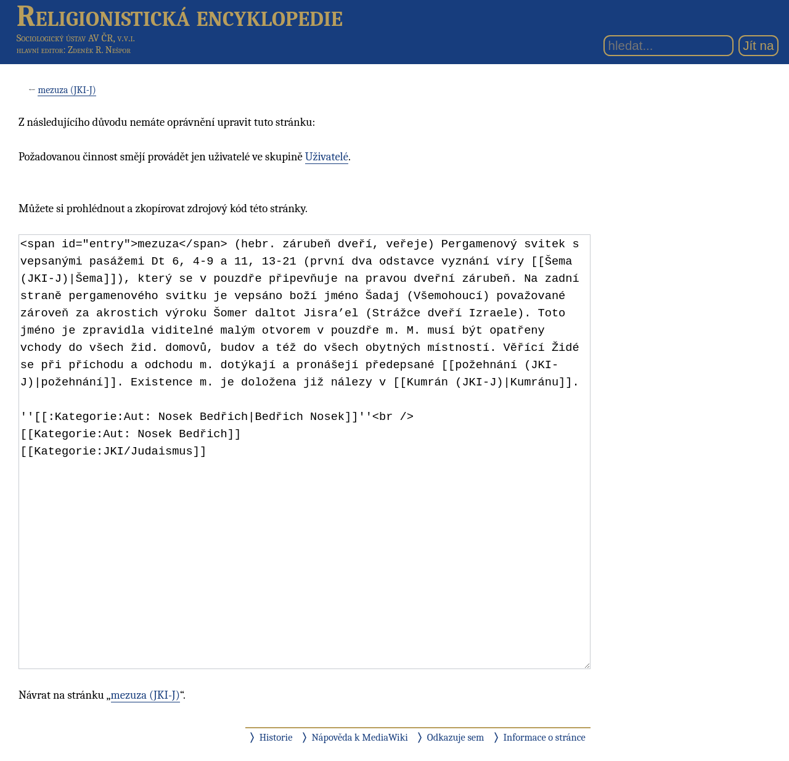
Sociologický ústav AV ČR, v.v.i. (76, 38)
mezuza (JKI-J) (67, 90)
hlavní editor (40, 50)
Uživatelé (326, 156)
